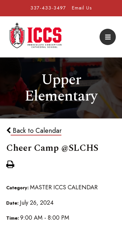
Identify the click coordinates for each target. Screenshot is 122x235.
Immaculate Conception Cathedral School (35, 37)
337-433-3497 (48, 7)
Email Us (82, 7)
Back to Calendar (33, 130)
